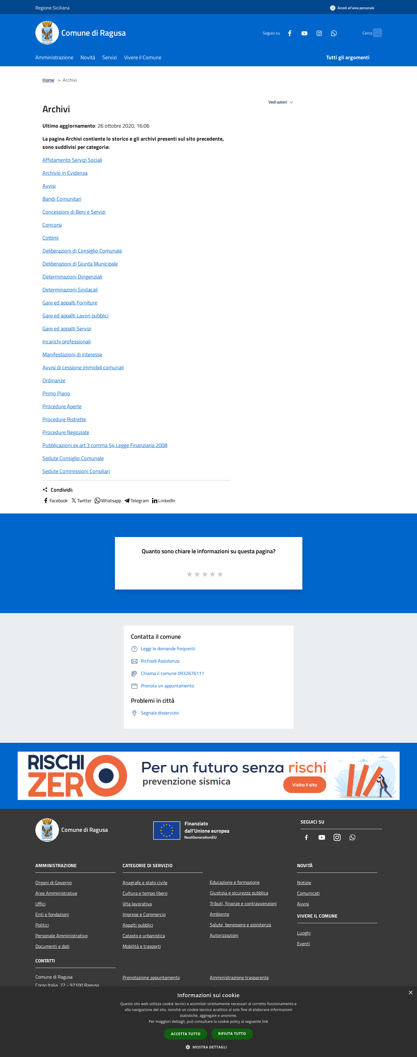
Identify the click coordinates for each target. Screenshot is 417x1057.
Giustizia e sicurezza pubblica (239, 892)
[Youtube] (293, 33)
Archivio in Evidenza (65, 173)
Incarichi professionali (66, 341)
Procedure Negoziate (65, 432)
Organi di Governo (53, 882)
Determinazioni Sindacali (70, 290)
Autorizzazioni (224, 935)
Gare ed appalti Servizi (66, 328)
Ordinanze (53, 380)
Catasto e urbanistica (144, 935)
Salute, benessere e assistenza (240, 924)
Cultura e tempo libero (145, 893)
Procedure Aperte (62, 406)
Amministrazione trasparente (239, 977)
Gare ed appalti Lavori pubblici (75, 316)
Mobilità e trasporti (142, 946)
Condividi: (57, 490)
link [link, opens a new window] (265, 1021)
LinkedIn (163, 500)
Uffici (40, 903)
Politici (42, 924)
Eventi (303, 943)
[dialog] (208, 1022)
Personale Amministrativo (61, 935)
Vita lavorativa (137, 903)
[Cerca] (375, 33)
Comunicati (308, 893)
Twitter (81, 500)
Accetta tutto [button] (185, 1033)
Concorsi (52, 225)
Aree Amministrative (56, 893)
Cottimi (50, 238)
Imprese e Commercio (144, 914)
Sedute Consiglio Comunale (73, 458)
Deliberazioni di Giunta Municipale (80, 264)
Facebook (55, 500)
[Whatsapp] (322, 33)
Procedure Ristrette (64, 419)
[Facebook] (278, 33)
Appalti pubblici (138, 924)
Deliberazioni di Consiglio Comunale (82, 251)
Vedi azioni (281, 102)
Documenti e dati (52, 946)
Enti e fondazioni (52, 914)
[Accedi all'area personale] (352, 8)
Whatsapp (107, 500)
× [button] (410, 993)
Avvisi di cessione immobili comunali (83, 367)
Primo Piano (56, 393)
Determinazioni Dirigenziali (72, 277)
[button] (208, 1047)
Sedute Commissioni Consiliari (76, 471)
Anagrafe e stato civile (145, 882)
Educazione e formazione (235, 882)
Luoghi (304, 932)
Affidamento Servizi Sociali (72, 160)
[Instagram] (308, 33)
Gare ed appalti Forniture (69, 303)
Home (48, 79)
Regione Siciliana (52, 7)
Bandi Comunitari (61, 199)
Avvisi (49, 186)
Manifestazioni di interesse (72, 354)
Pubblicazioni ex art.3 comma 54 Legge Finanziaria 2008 (104, 445)
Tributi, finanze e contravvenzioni (243, 903)
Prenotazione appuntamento (151, 977)
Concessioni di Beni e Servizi (74, 212)
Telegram (136, 500)
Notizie (304, 882)
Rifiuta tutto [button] (232, 1033)
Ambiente (219, 914)
